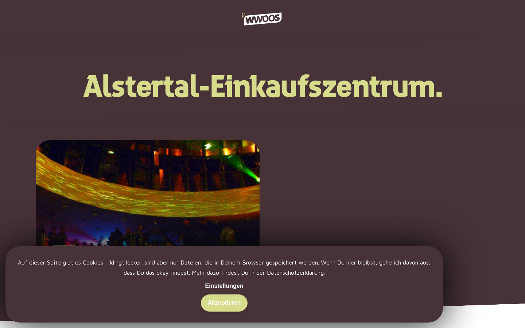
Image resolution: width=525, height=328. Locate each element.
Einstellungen (224, 286)
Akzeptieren (224, 303)
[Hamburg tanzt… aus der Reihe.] (148, 222)
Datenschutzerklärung (295, 272)
